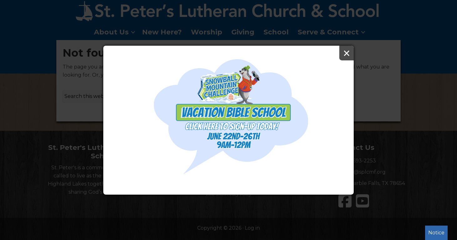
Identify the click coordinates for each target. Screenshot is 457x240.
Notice (436, 233)
